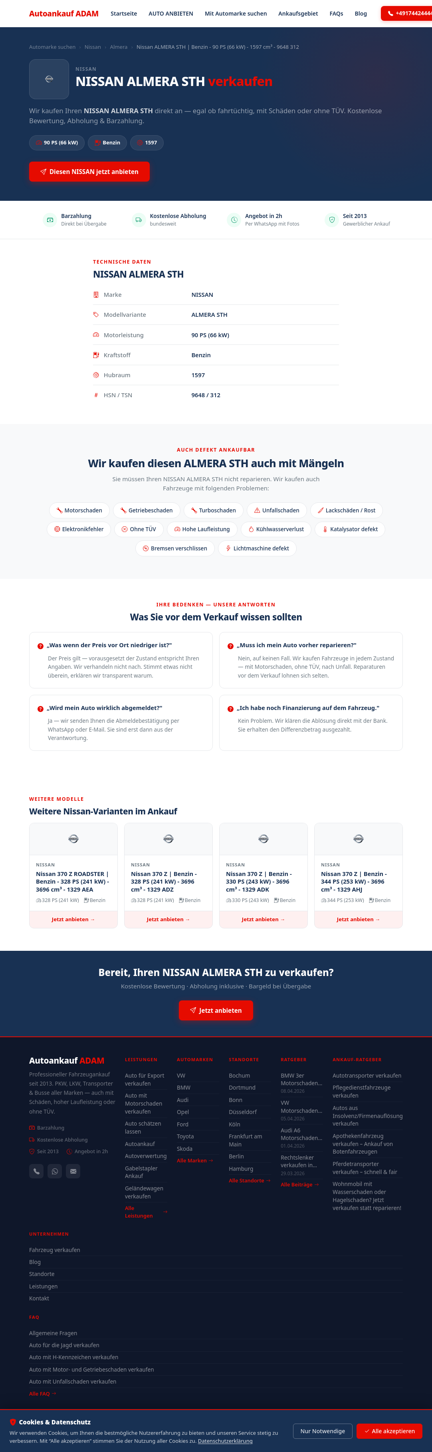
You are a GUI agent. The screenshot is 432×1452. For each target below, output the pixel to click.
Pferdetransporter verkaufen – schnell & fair (365, 1168)
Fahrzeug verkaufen (54, 1250)
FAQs (336, 13)
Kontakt (39, 1298)
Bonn (235, 1100)
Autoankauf (64, 13)
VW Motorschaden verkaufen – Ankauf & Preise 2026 (301, 1106)
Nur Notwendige (322, 1431)
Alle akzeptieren (389, 1431)
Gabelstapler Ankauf (141, 1172)
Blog (361, 13)
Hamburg (241, 1168)
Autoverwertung (146, 1156)
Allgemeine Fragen (53, 1333)
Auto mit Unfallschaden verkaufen (73, 1381)
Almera (119, 46)
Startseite (124, 13)
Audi (182, 1100)
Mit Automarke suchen (236, 13)
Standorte (42, 1274)
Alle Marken (195, 1160)
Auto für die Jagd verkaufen (64, 1345)
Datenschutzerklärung (225, 1440)
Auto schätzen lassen (143, 1127)
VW (181, 1075)
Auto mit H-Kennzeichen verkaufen (73, 1357)
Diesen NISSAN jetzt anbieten (89, 171)
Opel (183, 1112)
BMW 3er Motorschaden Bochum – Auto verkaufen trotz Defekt (300, 1079)
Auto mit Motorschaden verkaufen (143, 1103)
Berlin (236, 1156)
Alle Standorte (249, 1180)
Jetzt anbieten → (73, 919)
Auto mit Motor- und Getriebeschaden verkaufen (91, 1369)
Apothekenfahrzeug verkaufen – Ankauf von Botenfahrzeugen (363, 1144)
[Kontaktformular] (73, 1171)
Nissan (93, 46)
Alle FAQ (42, 1393)
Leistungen (43, 1286)
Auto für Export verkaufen (144, 1079)
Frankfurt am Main (245, 1140)
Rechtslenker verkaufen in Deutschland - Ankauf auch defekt (298, 1161)
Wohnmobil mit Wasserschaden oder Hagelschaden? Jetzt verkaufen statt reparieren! (367, 1196)
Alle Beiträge (300, 1184)
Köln (234, 1124)
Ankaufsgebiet (298, 13)
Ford (182, 1124)
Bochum (239, 1075)
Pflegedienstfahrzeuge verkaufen (361, 1091)
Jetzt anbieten (216, 1010)
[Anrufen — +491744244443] (36, 1171)
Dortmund (242, 1087)
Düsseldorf (243, 1112)
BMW (183, 1087)
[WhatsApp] (55, 1171)
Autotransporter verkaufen (367, 1075)
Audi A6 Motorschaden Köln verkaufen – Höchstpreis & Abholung (301, 1134)
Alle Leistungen (146, 1211)
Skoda (184, 1148)
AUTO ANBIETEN (171, 13)
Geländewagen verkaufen (144, 1192)
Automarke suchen (52, 46)
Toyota (185, 1136)
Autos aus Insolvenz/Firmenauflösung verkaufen (368, 1116)
